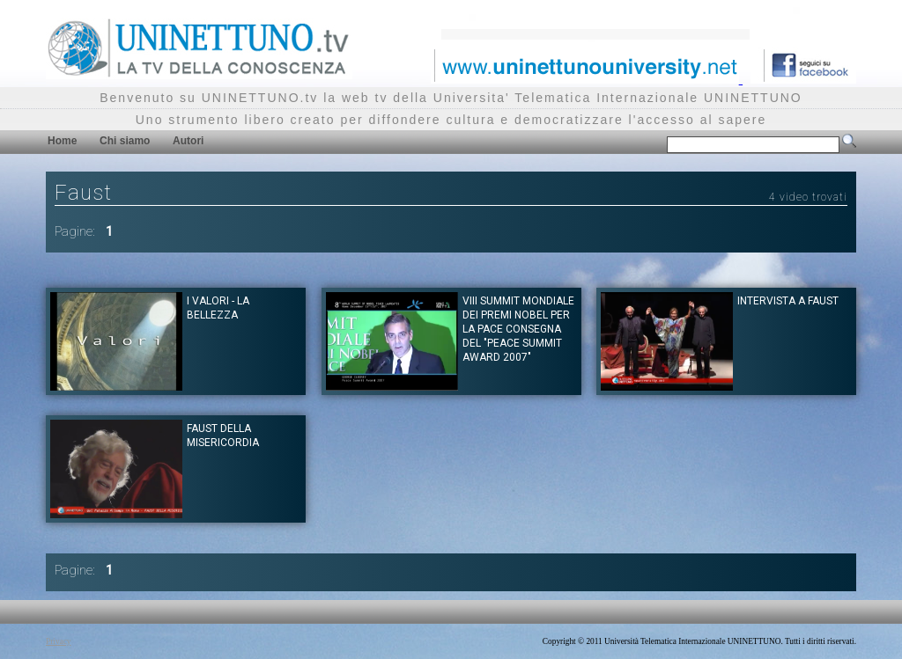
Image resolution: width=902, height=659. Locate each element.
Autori (188, 141)
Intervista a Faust (788, 301)
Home (62, 141)
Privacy (58, 641)
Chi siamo (125, 141)
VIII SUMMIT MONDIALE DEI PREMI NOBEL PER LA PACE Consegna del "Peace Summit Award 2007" (518, 329)
